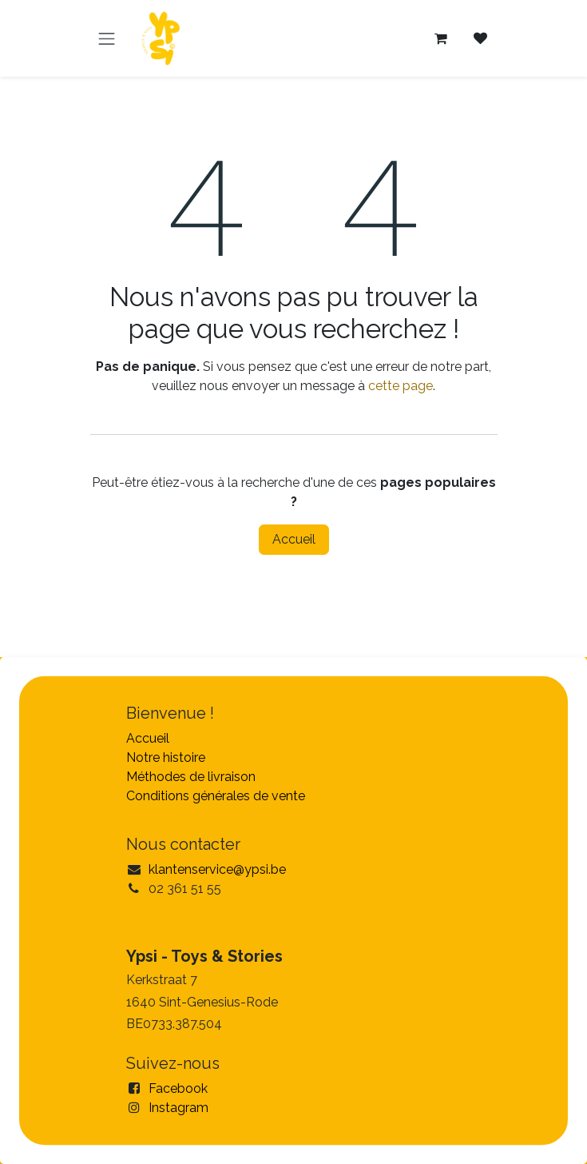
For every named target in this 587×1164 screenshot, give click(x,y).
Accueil (293, 539)
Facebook (178, 1088)
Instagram (178, 1107)
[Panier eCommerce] (441, 38)
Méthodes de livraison (191, 776)
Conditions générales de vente (215, 795)
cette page (400, 385)
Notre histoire (165, 757)
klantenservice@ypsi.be (217, 869)
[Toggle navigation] (107, 38)
